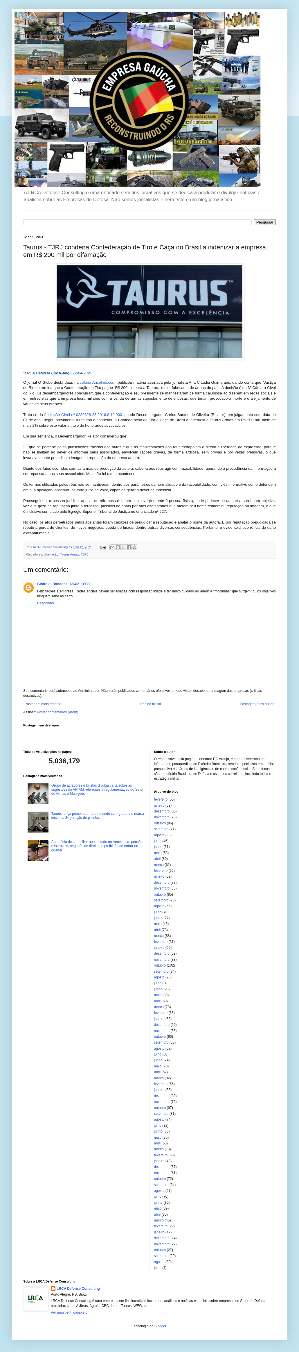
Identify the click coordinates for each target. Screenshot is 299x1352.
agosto (159, 835)
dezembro (162, 811)
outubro (160, 823)
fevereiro (161, 799)
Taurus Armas (69, 554)
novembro (162, 817)
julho (157, 841)
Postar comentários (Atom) (57, 712)
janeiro (159, 805)
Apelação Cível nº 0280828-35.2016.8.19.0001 (84, 414)
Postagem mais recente (43, 704)
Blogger (160, 1326)
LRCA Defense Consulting (78, 1289)
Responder (45, 603)
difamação (51, 554)
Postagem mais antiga (257, 704)
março (159, 865)
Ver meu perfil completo (69, 1312)
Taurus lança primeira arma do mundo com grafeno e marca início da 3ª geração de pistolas (97, 816)
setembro (161, 829)
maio (158, 853)
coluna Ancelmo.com (97, 382)
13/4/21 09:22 (80, 584)
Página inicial (150, 704)
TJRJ (84, 554)
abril (157, 859)
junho (158, 847)
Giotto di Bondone (52, 584)
